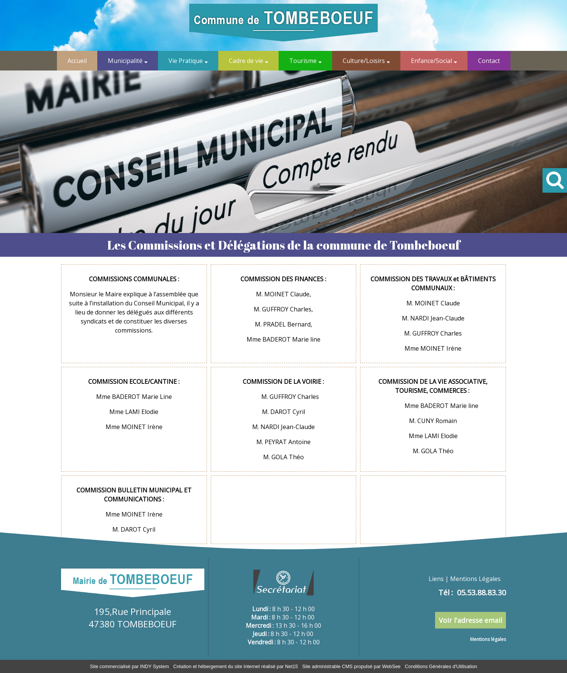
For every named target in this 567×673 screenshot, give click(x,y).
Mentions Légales (475, 579)
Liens (436, 579)
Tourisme (303, 61)
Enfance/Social (431, 61)
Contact (489, 61)
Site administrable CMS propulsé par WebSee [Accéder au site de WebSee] (351, 666)
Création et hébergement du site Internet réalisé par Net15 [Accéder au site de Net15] (235, 666)
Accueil (77, 61)
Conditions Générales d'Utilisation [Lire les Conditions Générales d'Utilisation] (441, 666)
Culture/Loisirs (364, 61)
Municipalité (125, 61)
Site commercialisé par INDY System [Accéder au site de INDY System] (129, 666)
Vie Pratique (186, 61)
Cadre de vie (246, 61)
